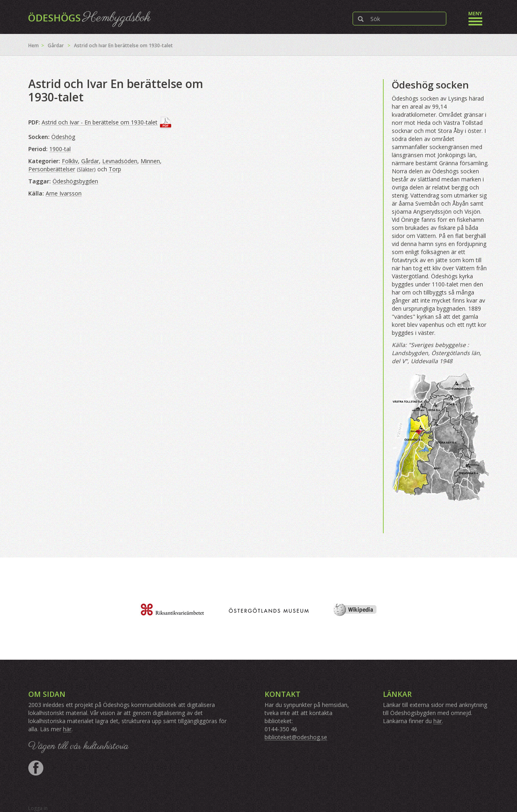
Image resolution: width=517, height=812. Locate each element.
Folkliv (70, 161)
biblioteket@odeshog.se (296, 737)
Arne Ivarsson (64, 193)
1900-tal (60, 149)
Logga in (38, 808)
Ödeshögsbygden (75, 181)
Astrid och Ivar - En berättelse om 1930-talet (100, 122)
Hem (33, 45)
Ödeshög (63, 137)
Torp (115, 169)
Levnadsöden (119, 161)
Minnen (150, 161)
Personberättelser (51, 169)
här (67, 729)
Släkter (86, 169)
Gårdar (56, 45)
